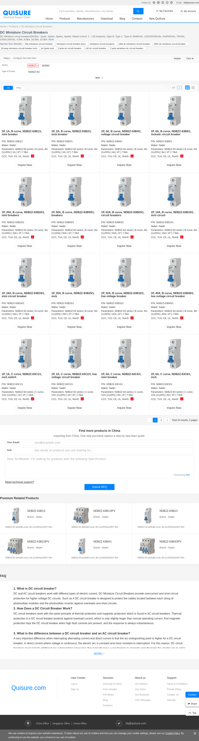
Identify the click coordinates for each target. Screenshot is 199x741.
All (8, 88)
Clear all (190, 58)
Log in (74, 683)
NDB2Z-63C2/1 (65, 384)
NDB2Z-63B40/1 (165, 303)
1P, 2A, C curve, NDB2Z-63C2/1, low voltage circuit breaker (74, 376)
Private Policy (174, 689)
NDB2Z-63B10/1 (165, 222)
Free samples (110, 689)
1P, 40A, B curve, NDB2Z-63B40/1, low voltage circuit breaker (172, 295)
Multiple (177, 58)
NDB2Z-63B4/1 (114, 141)
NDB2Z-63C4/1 (114, 384)
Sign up (75, 689)
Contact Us (173, 694)
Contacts (137, 18)
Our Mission (141, 683)
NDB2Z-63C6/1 (164, 384)
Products (65, 18)
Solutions (108, 705)
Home (49, 18)
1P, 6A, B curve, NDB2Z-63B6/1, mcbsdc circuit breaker (171, 133)
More (51, 39)
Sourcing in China (112, 683)
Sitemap (171, 700)
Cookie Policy (173, 733)
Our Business (142, 694)
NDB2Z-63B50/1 (65, 222)
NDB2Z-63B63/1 (115, 222)
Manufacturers (85, 18)
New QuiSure (157, 18)
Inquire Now (25, 165)
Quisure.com (28, 687)
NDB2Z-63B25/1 (65, 303)
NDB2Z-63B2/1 (65, 141)
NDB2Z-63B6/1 (164, 141)
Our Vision (140, 689)
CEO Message (142, 700)
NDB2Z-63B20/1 (15, 222)
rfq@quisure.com (191, 3)
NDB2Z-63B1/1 (15, 141)
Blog (122, 18)
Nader (13, 145)
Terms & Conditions (177, 683)
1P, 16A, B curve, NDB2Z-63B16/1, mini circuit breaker (23, 295)
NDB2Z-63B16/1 (15, 303)
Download (107, 18)
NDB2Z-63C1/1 (15, 384)
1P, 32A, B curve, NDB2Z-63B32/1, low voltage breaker (122, 295)
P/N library (108, 694)
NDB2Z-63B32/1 (115, 303)
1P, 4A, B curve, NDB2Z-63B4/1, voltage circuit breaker (121, 133)
